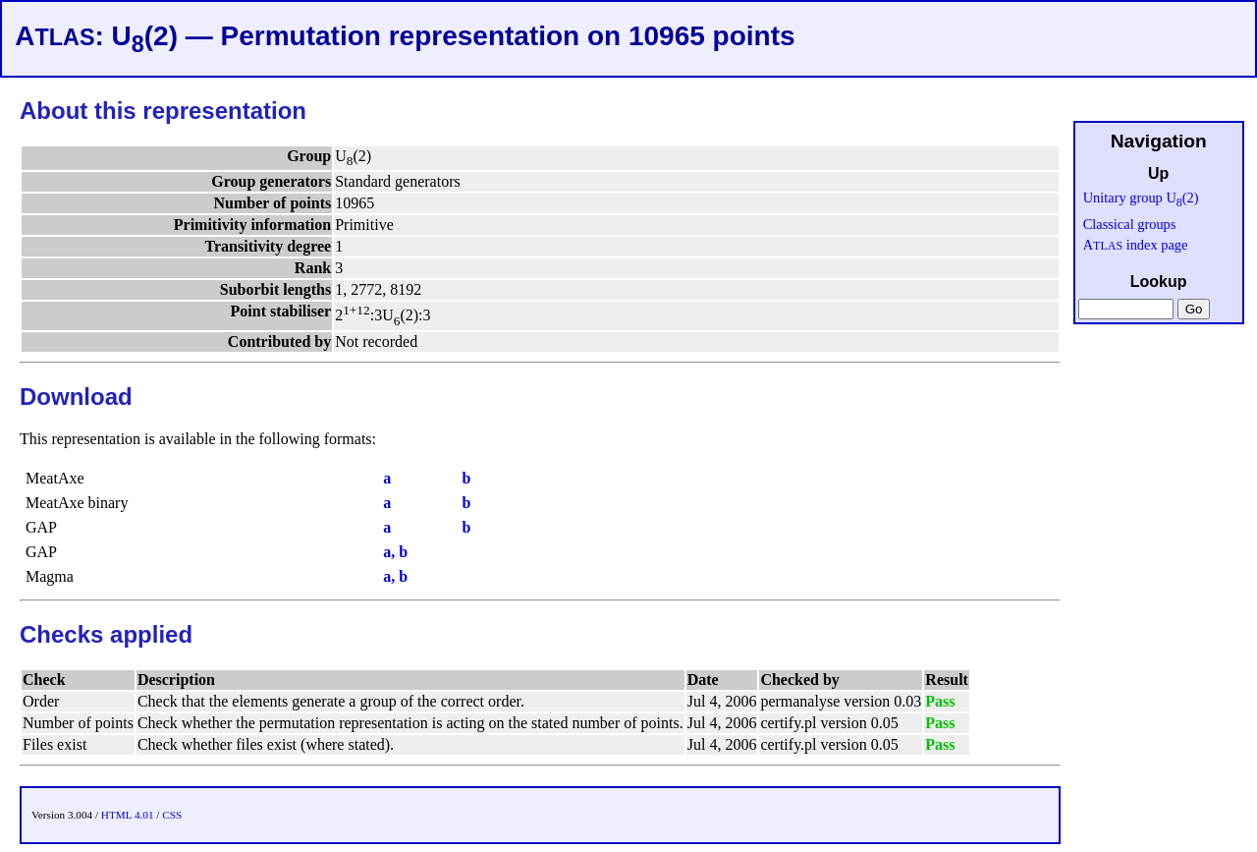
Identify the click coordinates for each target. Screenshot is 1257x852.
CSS (172, 815)
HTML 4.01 (127, 815)
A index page (1135, 245)
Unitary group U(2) (1141, 197)
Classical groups (1129, 224)
